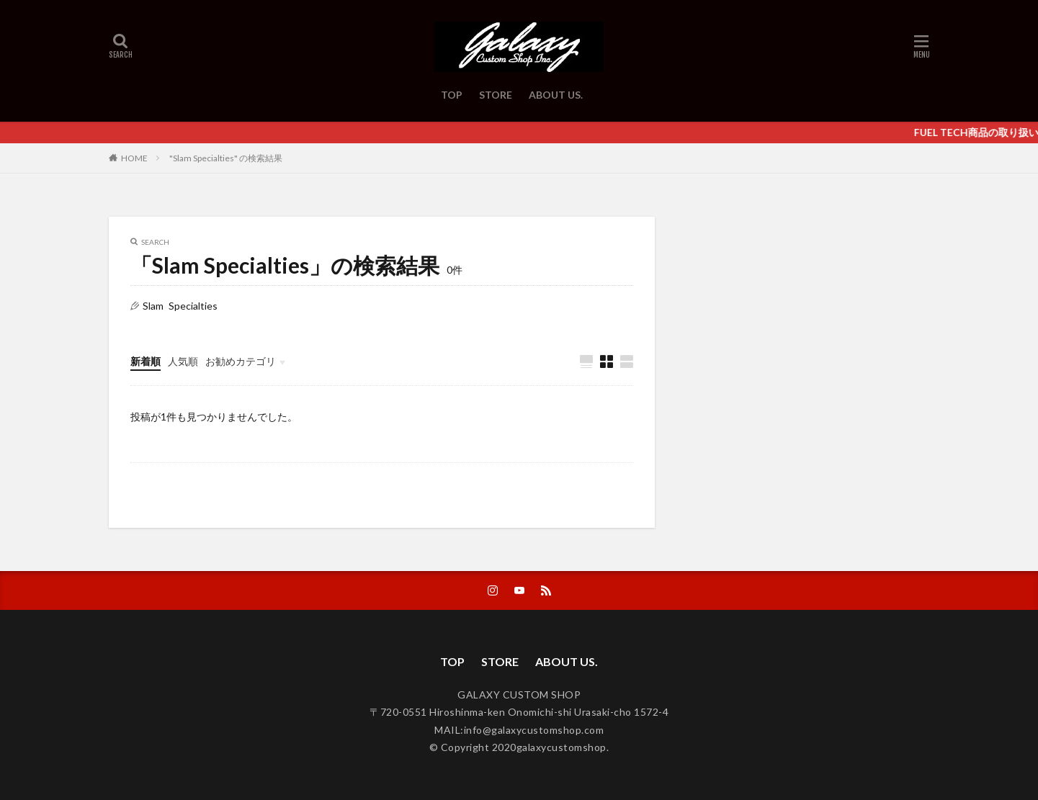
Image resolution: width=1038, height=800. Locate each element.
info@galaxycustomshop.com (534, 730)
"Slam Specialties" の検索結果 (225, 158)
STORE (495, 95)
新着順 (145, 361)
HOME (134, 157)
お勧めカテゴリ (240, 361)
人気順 (183, 361)
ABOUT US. (556, 95)
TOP (451, 95)
